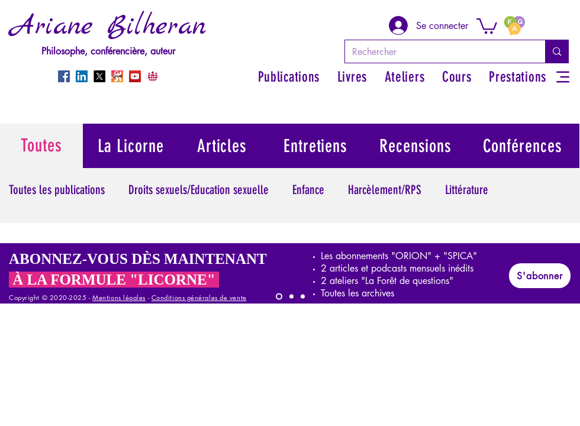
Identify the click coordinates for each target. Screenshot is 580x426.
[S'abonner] (540, 275)
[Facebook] (64, 76)
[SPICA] (291, 297)
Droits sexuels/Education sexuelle (198, 189)
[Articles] (222, 146)
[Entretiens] (316, 146)
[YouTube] (135, 76)
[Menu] (562, 76)
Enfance (308, 189)
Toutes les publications (57, 189)
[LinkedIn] (82, 76)
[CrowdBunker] (153, 76)
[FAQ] (514, 25)
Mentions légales (119, 297)
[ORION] (303, 297)
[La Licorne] (131, 146)
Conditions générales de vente (199, 297)
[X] (99, 76)
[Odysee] (117, 76)
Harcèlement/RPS (384, 189)
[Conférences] (522, 146)
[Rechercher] (436, 51)
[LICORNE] (279, 296)
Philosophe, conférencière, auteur (108, 51)
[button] (486, 25)
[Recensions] (416, 146)
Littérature (466, 189)
